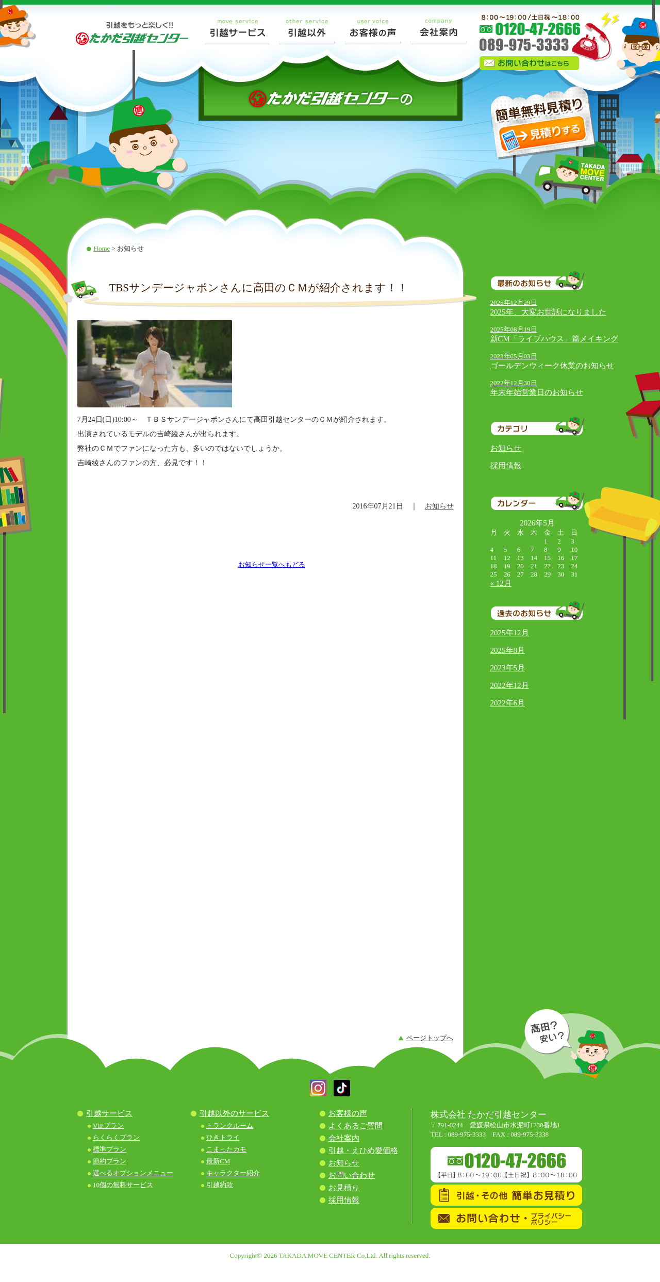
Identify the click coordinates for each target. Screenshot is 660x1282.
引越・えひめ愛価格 (363, 1150)
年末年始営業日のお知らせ (536, 392)
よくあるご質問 (355, 1126)
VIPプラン (108, 1125)
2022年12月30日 (513, 383)
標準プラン (109, 1149)
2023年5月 (507, 668)
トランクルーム (229, 1125)
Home (102, 248)
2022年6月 (507, 703)
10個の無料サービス (123, 1185)
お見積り (343, 1188)
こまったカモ (226, 1149)
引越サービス (109, 1113)
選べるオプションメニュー (133, 1173)
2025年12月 (509, 633)
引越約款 (219, 1185)
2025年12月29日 (513, 302)
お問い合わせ (351, 1175)
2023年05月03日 (513, 356)
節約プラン (109, 1161)
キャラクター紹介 (233, 1173)
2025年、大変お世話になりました (548, 312)
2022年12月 (509, 685)
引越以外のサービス (234, 1113)
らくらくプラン (116, 1137)
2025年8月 (507, 650)
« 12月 (501, 583)
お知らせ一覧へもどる (271, 564)
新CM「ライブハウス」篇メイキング (554, 339)
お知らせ (505, 448)
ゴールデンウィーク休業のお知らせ (552, 365)
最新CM (218, 1161)
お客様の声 (347, 1113)
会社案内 (343, 1138)
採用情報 (505, 466)
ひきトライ (223, 1137)
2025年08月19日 (513, 329)
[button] (318, 1094)
